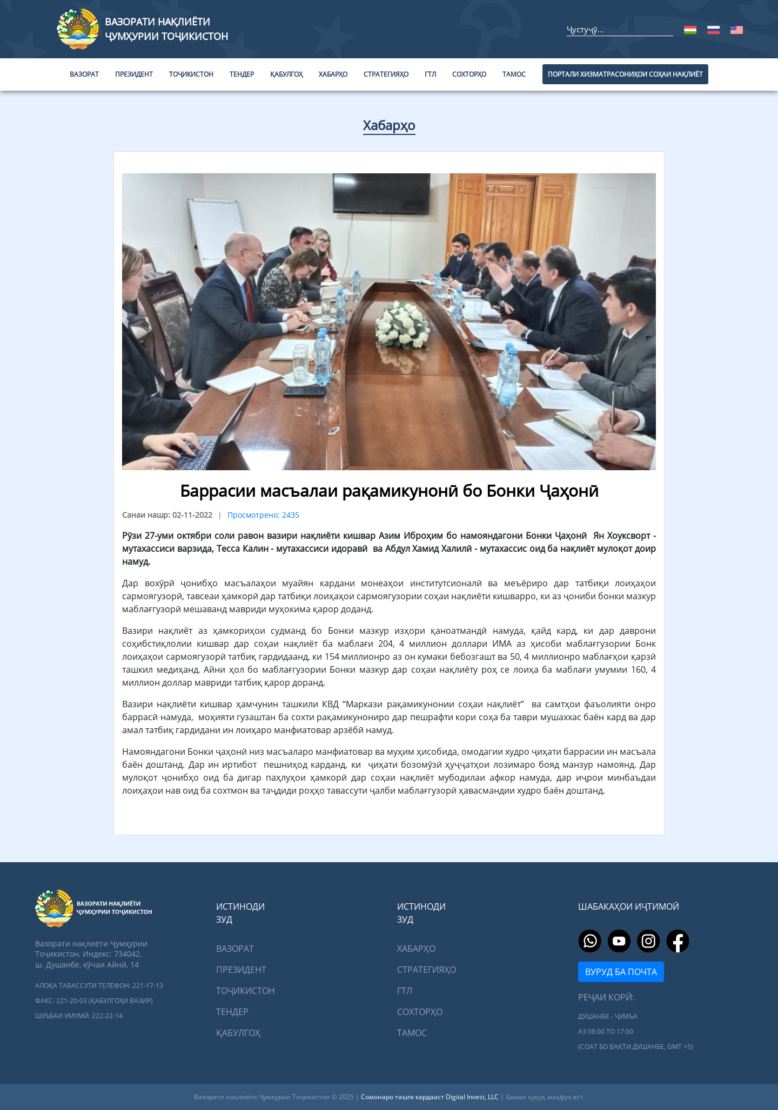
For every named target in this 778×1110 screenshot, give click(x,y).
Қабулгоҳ (238, 1033)
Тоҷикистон (245, 991)
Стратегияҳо (426, 970)
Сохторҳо (419, 1012)
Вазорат (235, 949)
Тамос (412, 1033)
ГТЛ (404, 991)
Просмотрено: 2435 (263, 515)
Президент (241, 970)
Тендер (232, 1012)
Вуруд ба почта (621, 972)
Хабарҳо (389, 125)
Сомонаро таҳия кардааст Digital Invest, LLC (430, 1096)
